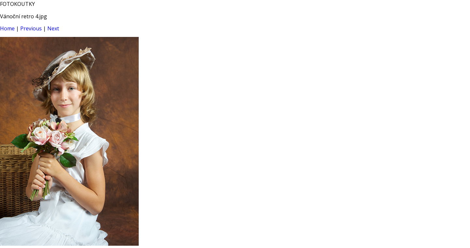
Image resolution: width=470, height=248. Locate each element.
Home (7, 28)
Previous (31, 28)
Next (53, 28)
